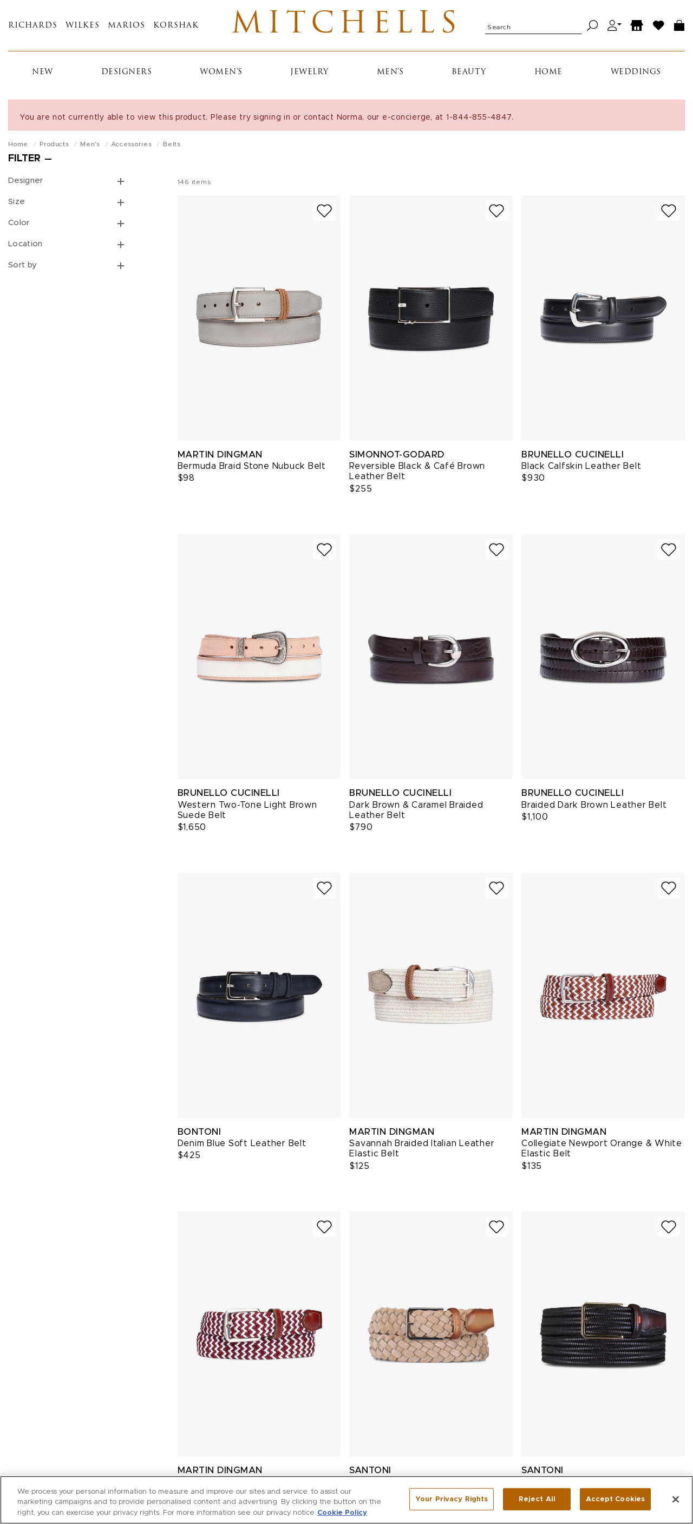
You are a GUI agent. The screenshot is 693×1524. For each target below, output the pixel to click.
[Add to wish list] (324, 211)
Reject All (537, 1504)
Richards (32, 26)
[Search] (592, 25)
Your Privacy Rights (451, 1504)
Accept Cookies (615, 1504)
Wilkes (83, 26)
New (42, 72)
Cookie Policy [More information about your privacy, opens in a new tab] (342, 1518)
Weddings (636, 72)
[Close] (676, 1505)
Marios (126, 26)
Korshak (176, 26)
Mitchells (346, 25)
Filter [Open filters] (24, 158)
